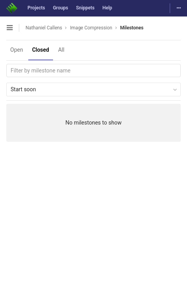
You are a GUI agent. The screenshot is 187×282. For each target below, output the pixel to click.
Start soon (94, 89)
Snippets (85, 8)
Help (107, 8)
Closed (40, 50)
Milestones (131, 28)
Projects (36, 8)
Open (16, 50)
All (61, 50)
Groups (60, 8)
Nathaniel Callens (44, 28)
